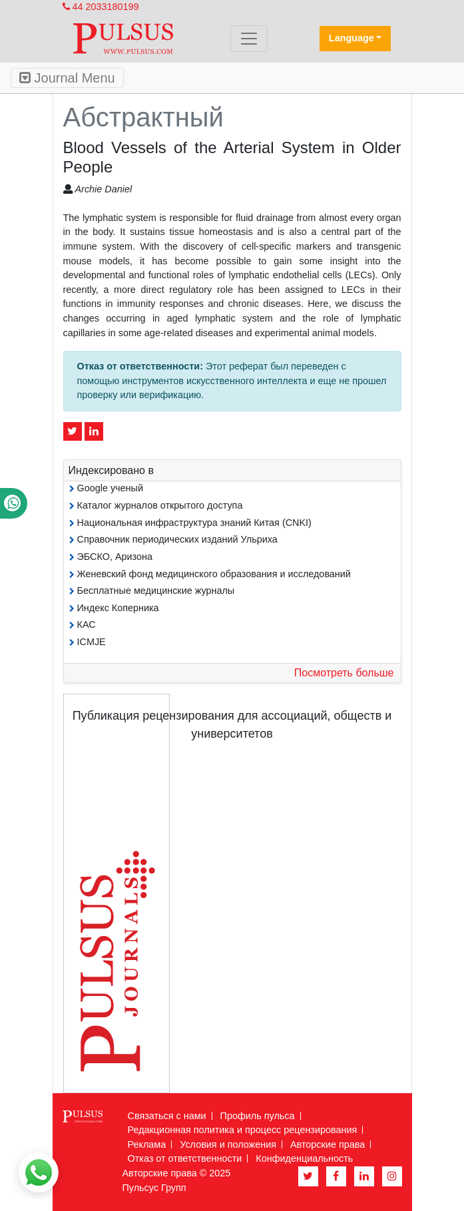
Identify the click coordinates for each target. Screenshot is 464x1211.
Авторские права (327, 1144)
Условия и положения (228, 1144)
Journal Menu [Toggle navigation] (67, 78)
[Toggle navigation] (249, 38)
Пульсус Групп (154, 1187)
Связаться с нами (167, 1115)
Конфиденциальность (304, 1158)
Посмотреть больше (344, 672)
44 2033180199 (101, 6)
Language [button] (351, 38)
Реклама (147, 1144)
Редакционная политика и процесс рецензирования (242, 1129)
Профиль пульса (257, 1115)
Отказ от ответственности (185, 1158)
